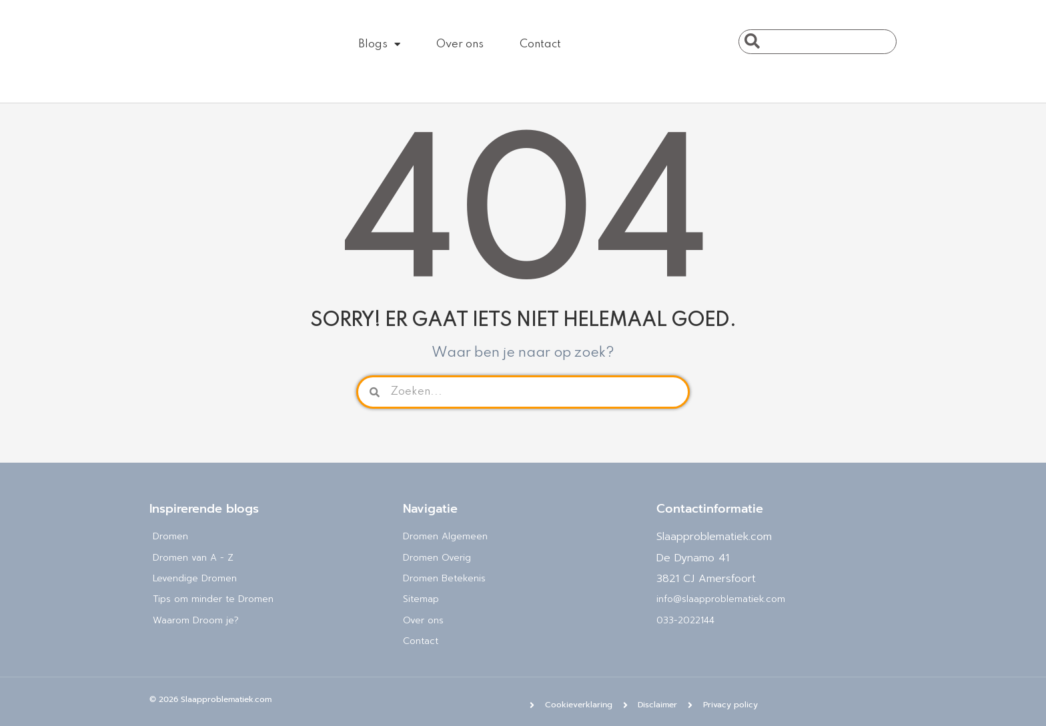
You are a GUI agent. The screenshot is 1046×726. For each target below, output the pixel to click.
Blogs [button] (379, 44)
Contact (540, 44)
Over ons (460, 44)
